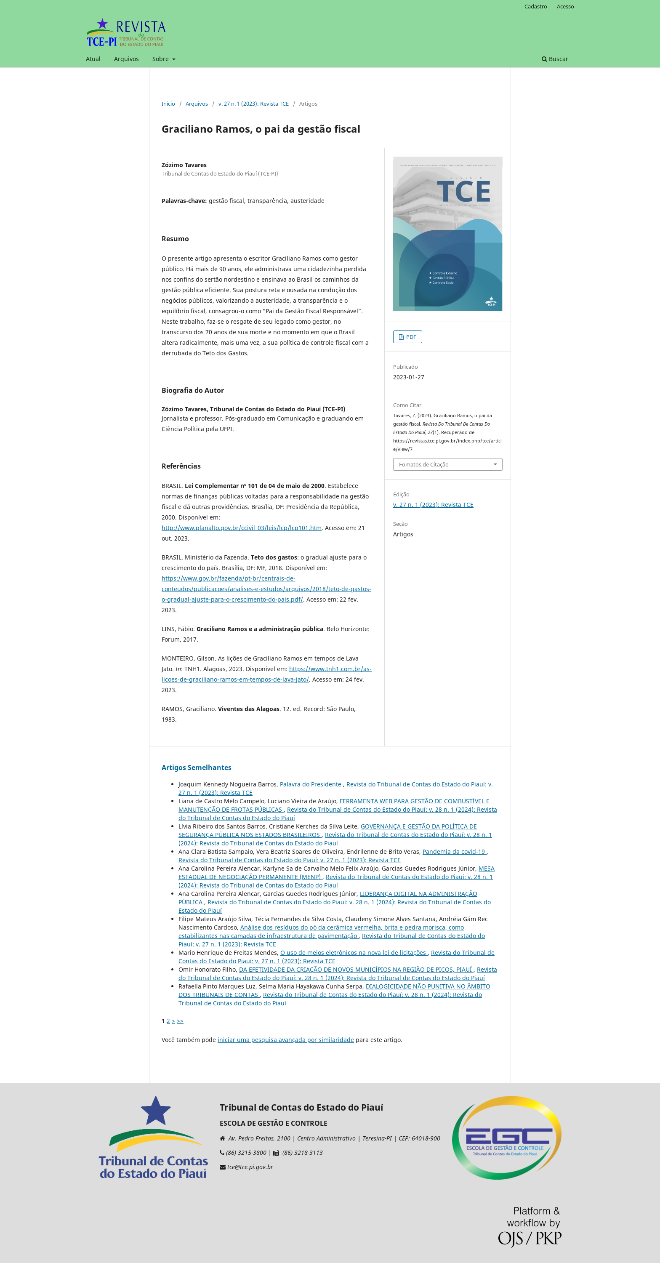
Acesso (565, 6)
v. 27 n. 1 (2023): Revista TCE (253, 103)
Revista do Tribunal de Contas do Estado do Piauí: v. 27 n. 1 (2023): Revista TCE (289, 860)
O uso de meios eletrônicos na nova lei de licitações (354, 953)
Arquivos (126, 59)
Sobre (161, 59)
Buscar (555, 59)
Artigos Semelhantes (197, 767)
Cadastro (535, 6)
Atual (93, 59)
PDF (410, 337)
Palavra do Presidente (311, 784)
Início (168, 103)
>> (180, 1021)
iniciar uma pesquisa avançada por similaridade (286, 1040)
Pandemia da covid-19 (455, 851)
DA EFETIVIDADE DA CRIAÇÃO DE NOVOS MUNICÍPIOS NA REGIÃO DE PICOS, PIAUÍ (356, 969)
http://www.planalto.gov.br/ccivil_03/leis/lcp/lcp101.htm (242, 528)
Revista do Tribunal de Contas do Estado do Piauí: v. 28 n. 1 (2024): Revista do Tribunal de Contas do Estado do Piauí (335, 839)
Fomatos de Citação (424, 464)
